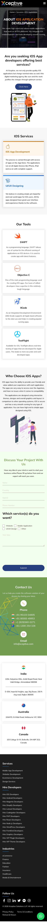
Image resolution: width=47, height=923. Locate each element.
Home (12, 14)
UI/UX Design (11, 530)
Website (9, 527)
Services (19, 14)
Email (23, 642)
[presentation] (22, 556)
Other (23, 530)
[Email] (23, 636)
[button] (40, 916)
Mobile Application (25, 527)
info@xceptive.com (23, 645)
